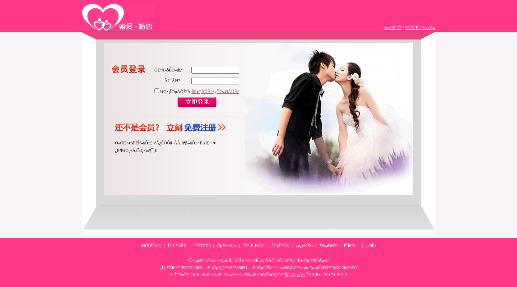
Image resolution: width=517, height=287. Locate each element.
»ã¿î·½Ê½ (304, 245)
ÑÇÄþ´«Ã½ (294, 274)
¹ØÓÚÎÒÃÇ (151, 245)
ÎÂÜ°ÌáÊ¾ (177, 245)
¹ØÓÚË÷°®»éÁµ (420, 27)
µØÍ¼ (371, 245)
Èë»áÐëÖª (328, 245)
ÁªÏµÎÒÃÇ (280, 245)
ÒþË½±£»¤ (227, 245)
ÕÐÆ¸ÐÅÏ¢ (254, 245)
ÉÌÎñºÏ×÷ (351, 245)
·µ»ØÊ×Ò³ (393, 27)
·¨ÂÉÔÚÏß (202, 245)
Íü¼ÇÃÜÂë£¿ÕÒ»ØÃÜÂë (215, 91)
